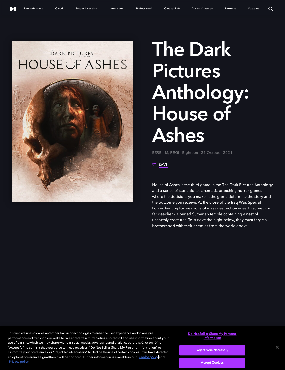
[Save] (160, 167)
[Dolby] (13, 9)
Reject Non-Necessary (212, 350)
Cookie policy (148, 357)
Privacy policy (19, 361)
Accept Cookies (212, 362)
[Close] (277, 347)
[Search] (270, 9)
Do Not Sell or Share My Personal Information (212, 336)
